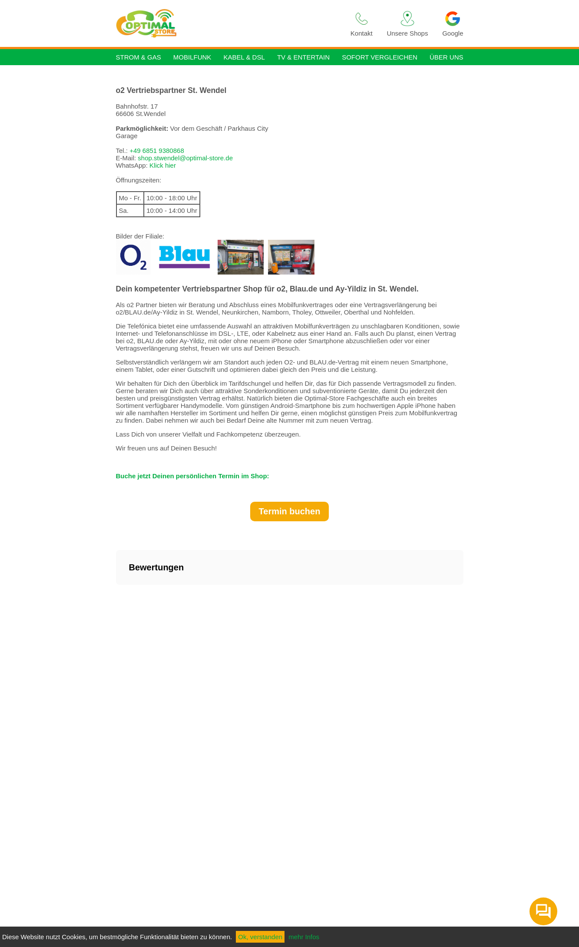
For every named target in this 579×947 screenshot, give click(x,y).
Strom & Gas (138, 57)
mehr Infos (303, 936)
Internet (294, 23)
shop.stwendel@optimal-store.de (185, 158)
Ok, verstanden (260, 936)
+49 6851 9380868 (156, 150)
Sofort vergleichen (379, 57)
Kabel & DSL (244, 57)
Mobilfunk (192, 57)
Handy (260, 23)
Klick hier (162, 165)
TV (327, 23)
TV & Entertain (303, 57)
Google (452, 23)
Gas (231, 23)
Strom (201, 23)
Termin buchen (290, 511)
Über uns (446, 57)
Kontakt (362, 23)
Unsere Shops (407, 23)
